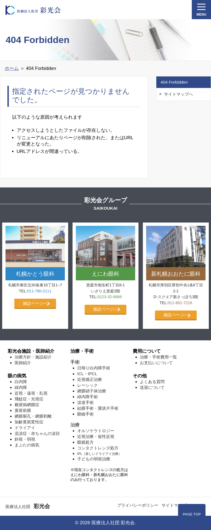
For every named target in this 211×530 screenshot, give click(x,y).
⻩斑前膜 (23, 410)
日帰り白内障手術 (93, 368)
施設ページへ (35, 303)
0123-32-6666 (110, 297)
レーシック (87, 385)
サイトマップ (174, 505)
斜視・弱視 (25, 439)
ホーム (12, 68)
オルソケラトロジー (95, 430)
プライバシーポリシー (137, 505)
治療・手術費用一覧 (158, 357)
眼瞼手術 (85, 414)
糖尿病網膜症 (27, 404)
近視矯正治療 (89, 379)
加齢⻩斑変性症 (29, 422)
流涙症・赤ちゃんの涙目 (37, 433)
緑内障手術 (87, 396)
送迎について (152, 387)
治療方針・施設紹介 (33, 357)
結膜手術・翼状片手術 (97, 408)
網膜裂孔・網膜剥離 (33, 416)
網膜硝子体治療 (91, 391)
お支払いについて (156, 362)
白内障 (21, 381)
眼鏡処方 (85, 442)
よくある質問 (152, 381)
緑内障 (21, 387)
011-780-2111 (39, 291)
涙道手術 (85, 402)
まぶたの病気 (27, 445)
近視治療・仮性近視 (95, 436)
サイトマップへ (178, 94)
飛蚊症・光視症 (29, 399)
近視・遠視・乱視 (31, 393)
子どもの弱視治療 (93, 459)
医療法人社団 (27, 506)
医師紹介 (23, 362)
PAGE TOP (192, 514)
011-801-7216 (180, 303)
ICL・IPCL (87, 373)
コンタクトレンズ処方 (97, 448)
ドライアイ (25, 427)
